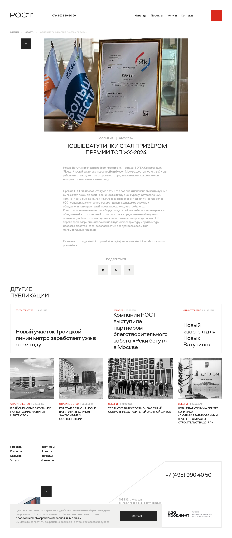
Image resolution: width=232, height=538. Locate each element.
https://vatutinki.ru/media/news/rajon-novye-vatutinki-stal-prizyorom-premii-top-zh (114, 243)
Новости (29, 32)
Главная (14, 32)
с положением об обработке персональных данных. (48, 518)
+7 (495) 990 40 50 (188, 474)
